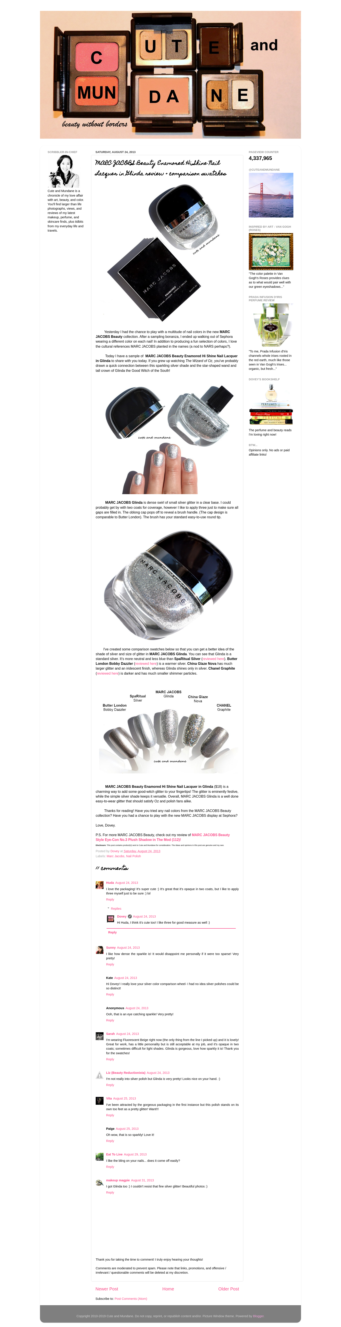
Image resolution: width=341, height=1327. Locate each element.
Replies (116, 908)
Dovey (121, 916)
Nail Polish (133, 856)
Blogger (258, 1316)
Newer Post (106, 1289)
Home (168, 1289)
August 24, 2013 (126, 882)
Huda (110, 882)
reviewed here (213, 659)
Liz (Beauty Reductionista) (125, 1072)
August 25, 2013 (124, 1098)
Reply (110, 899)
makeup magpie (118, 1180)
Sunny (111, 947)
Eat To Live (114, 1154)
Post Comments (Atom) (131, 1298)
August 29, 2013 (135, 1154)
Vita (109, 1098)
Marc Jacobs (115, 856)
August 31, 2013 (142, 1180)
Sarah (110, 1034)
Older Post (228, 1289)
